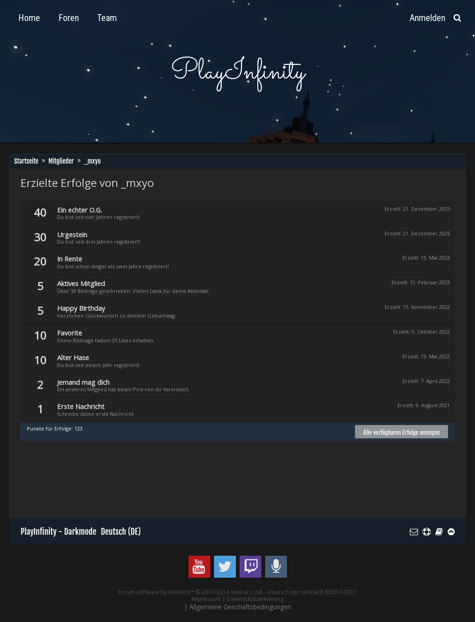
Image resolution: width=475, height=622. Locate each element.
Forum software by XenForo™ (190, 592)
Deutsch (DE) (121, 531)
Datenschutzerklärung (255, 599)
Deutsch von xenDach (312, 592)
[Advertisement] (187, 483)
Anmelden (427, 17)
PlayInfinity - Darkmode (58, 531)
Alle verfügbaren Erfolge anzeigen (401, 431)
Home (29, 17)
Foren (68, 17)
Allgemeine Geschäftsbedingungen (240, 606)
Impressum (206, 599)
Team (107, 17)
